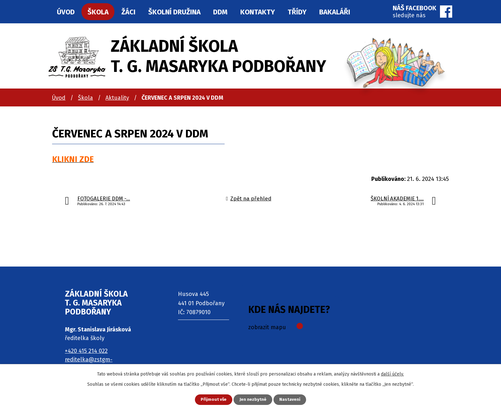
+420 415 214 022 (86, 350)
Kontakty (257, 12)
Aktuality (117, 97)
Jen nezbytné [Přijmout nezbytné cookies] (253, 399)
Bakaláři (334, 12)
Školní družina (174, 12)
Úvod (59, 97)
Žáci (128, 12)
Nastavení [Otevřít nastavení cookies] (292, 399)
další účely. (392, 373)
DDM (220, 12)
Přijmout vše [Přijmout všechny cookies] (211, 399)
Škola (85, 97)
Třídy (297, 12)
